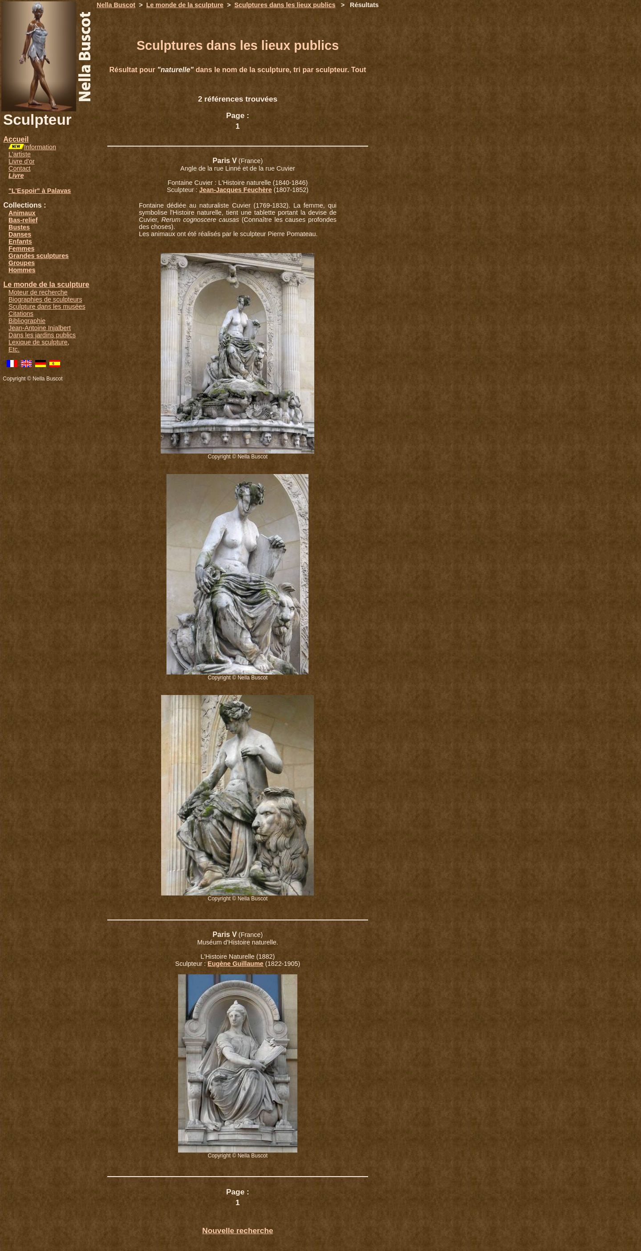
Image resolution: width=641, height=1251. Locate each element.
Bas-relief (23, 220)
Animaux (22, 213)
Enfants (20, 241)
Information (40, 147)
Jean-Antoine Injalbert (39, 327)
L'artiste (19, 154)
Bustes (19, 227)
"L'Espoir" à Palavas (39, 190)
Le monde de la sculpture (46, 284)
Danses (19, 234)
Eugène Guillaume (235, 963)
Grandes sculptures (38, 255)
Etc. (14, 349)
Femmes (21, 248)
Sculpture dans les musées (46, 306)
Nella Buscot (116, 4)
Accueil (15, 139)
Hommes (22, 270)
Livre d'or (21, 161)
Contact (19, 168)
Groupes (21, 262)
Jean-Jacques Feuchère (235, 189)
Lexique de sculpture (38, 342)
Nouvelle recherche (237, 1230)
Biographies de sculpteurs (45, 299)
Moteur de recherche (38, 292)
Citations (20, 313)
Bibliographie (26, 320)
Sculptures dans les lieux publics (285, 4)
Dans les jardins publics (42, 335)
